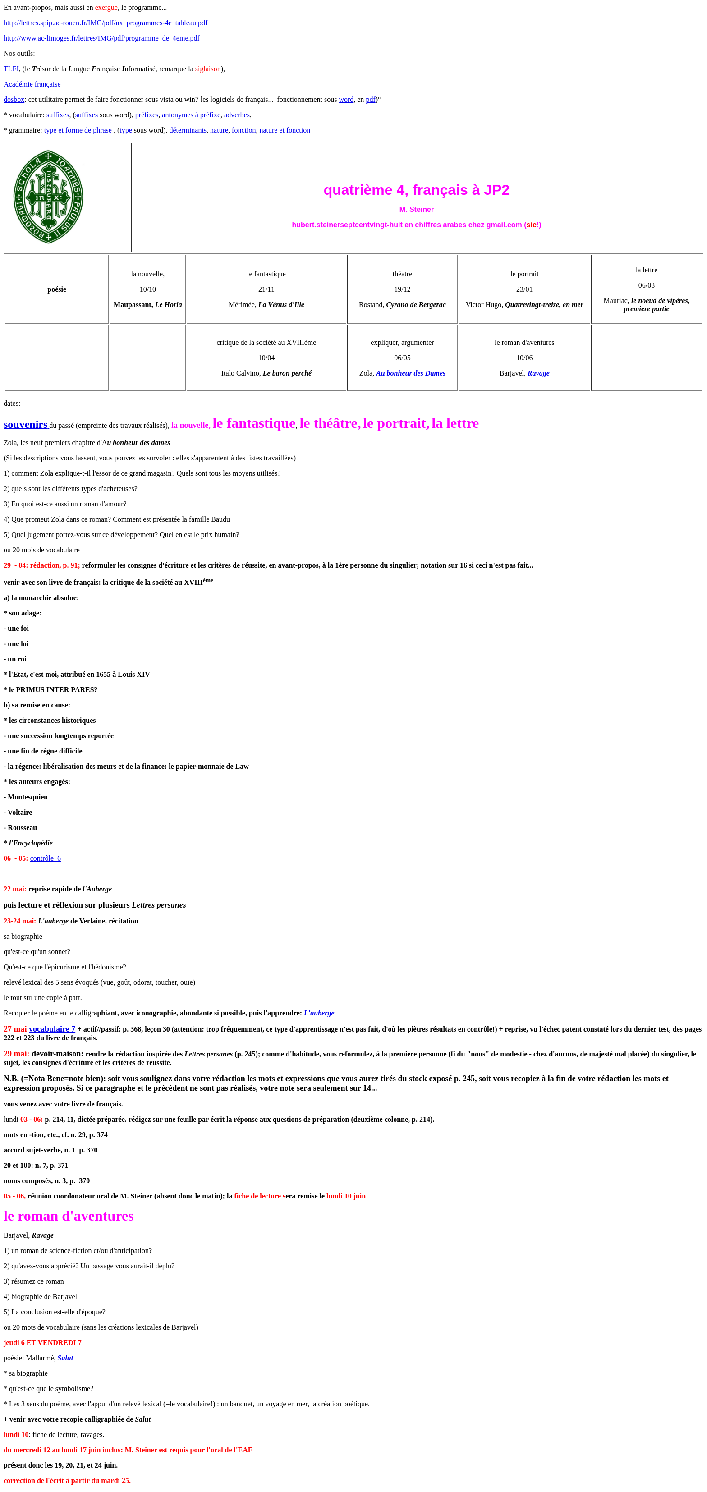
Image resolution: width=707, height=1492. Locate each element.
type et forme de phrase (78, 130)
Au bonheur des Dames (410, 373)
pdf (370, 99)
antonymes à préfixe (191, 115)
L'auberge (319, 1013)
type (125, 130)
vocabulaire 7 (52, 1028)
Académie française (32, 84)
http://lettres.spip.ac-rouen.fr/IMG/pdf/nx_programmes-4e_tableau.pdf (105, 23)
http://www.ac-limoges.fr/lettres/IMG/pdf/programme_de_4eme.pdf (102, 38)
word (346, 99)
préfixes (147, 115)
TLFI (11, 69)
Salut (65, 1358)
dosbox (14, 99)
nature (219, 130)
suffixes (57, 115)
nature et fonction (284, 130)
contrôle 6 (45, 858)
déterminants (188, 130)
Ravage (539, 373)
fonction (244, 130)
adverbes (236, 115)
